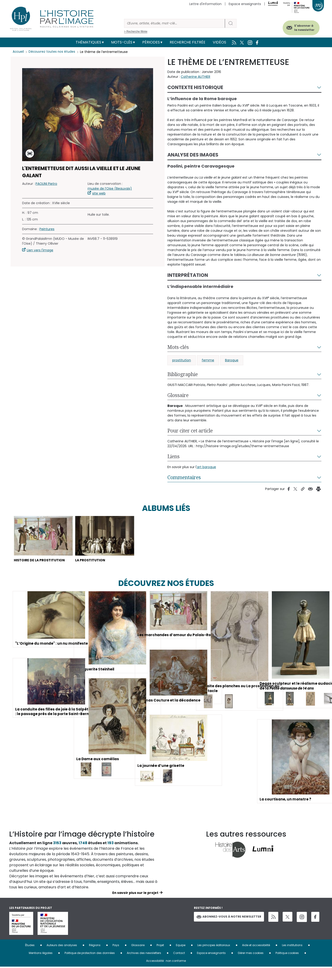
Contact (179, 954)
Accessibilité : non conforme (166, 962)
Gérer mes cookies (251, 954)
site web (99, 193)
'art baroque (206, 467)
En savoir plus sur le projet (135, 894)
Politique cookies (287, 954)
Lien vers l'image (40, 250)
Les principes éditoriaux (213, 946)
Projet (160, 946)
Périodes (151, 42)
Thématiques (88, 42)
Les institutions (292, 946)
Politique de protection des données (90, 954)
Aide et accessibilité (256, 946)
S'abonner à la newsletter (300, 27)
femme (208, 360)
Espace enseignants (245, 4)
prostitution (181, 360)
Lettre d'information (205, 4)
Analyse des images (192, 154)
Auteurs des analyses (62, 946)
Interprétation (187, 275)
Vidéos (219, 42)
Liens (173, 456)
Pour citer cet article (190, 430)
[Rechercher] (174, 23)
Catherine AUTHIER (195, 76)
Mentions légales (41, 954)
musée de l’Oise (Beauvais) (110, 188)
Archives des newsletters (144, 954)
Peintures (46, 229)
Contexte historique (195, 87)
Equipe (180, 946)
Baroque (231, 360)
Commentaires (184, 477)
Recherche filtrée (187, 42)
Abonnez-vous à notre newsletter (229, 918)
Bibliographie (182, 374)
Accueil (18, 51)
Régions (95, 946)
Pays (116, 946)
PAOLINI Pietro (46, 183)
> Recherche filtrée (135, 31)
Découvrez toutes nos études (53, 51)
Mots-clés (121, 42)
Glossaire (178, 395)
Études (30, 946)
